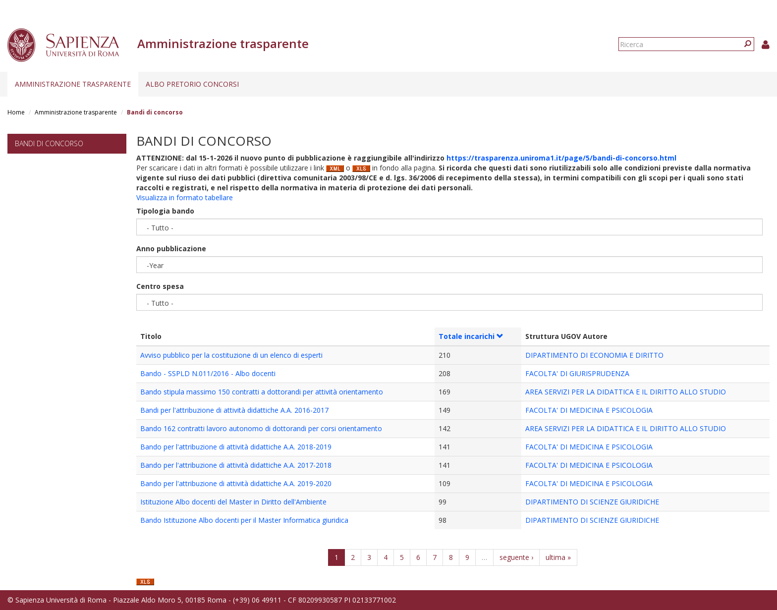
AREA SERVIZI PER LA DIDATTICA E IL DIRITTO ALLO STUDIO (625, 391)
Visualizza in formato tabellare (184, 197)
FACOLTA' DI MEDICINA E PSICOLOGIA (589, 410)
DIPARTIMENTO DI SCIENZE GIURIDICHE (592, 501)
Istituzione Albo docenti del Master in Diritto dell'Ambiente (233, 501)
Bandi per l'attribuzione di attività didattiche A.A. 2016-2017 (234, 410)
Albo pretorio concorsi (192, 84)
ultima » (558, 557)
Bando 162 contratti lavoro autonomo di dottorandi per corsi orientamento (261, 428)
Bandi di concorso (49, 143)
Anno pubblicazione (171, 248)
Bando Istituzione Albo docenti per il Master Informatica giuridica (244, 520)
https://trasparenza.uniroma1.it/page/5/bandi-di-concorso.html (561, 158)
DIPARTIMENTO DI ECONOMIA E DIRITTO (594, 355)
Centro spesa (160, 286)
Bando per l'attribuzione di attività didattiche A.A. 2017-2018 (236, 465)
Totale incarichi (471, 336)
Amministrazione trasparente (73, 84)
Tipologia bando (165, 211)
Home (16, 112)
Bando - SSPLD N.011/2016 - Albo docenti (208, 373)
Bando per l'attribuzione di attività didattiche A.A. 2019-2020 (236, 483)
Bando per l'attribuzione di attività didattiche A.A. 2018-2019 (236, 446)
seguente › (516, 557)
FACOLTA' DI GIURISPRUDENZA (577, 373)
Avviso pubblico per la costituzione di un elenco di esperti (231, 355)
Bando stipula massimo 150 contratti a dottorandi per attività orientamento (261, 391)
